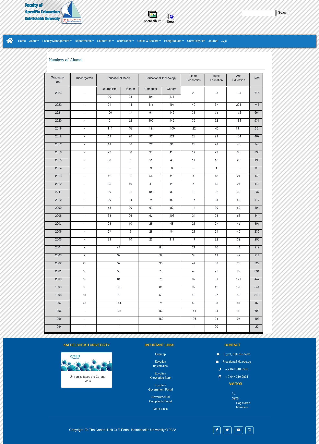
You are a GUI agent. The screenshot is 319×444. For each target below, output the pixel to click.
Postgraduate (172, 41)
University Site (196, 41)
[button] (217, 430)
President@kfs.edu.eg (233, 361)
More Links (160, 409)
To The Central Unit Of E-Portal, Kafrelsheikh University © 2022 (130, 430)
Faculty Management (55, 41)
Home (22, 41)
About (33, 41)
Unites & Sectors (147, 41)
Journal (213, 41)
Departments (83, 41)
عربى (224, 41)
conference (124, 41)
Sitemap (160, 354)
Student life (104, 41)
